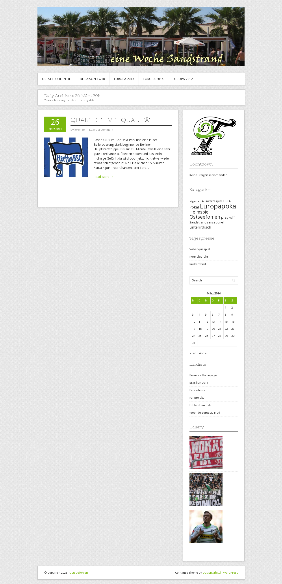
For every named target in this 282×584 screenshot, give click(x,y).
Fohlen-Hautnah (200, 405)
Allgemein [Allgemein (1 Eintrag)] (195, 201)
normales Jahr (198, 257)
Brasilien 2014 (198, 383)
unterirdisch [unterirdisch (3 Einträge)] (200, 227)
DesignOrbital (212, 573)
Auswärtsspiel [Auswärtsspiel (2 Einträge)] (212, 201)
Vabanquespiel (199, 249)
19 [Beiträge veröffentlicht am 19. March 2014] (206, 329)
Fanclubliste (197, 390)
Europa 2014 (153, 79)
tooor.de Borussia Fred (204, 413)
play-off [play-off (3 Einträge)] (228, 217)
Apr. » (202, 353)
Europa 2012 (183, 79)
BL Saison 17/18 (92, 79)
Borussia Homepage (203, 375)
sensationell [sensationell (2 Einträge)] (215, 222)
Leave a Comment (101, 130)
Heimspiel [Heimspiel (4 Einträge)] (199, 212)
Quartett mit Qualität (111, 119)
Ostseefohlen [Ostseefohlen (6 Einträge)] (204, 216)
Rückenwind (197, 264)
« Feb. (193, 353)
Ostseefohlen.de (56, 79)
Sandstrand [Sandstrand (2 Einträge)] (197, 222)
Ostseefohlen (78, 573)
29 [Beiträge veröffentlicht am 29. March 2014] (226, 336)
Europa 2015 (124, 79)
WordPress (230, 573)
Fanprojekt (196, 398)
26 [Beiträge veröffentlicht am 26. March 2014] (206, 336)
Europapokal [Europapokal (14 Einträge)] (219, 206)
